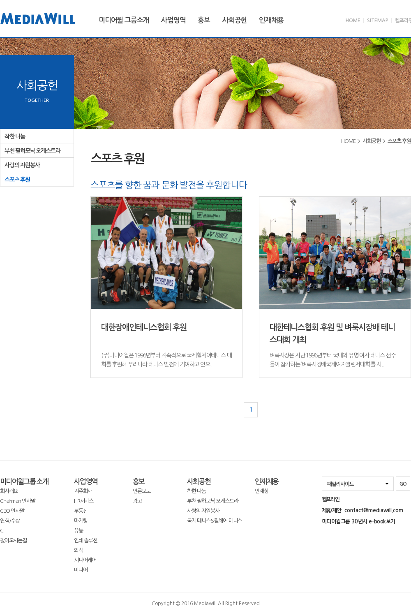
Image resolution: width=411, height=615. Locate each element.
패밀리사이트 (340, 484)
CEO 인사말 (12, 511)
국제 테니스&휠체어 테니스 (214, 520)
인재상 (261, 491)
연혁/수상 (10, 520)
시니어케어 (85, 560)
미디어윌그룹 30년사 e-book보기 (358, 521)
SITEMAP (377, 20)
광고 (137, 501)
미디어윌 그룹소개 (124, 20)
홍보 (204, 20)
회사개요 (9, 491)
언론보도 (141, 491)
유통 (78, 530)
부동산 (80, 511)
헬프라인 (330, 499)
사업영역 (173, 20)
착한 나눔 (15, 136)
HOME (353, 20)
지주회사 (83, 491)
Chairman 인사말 (17, 501)
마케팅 (80, 520)
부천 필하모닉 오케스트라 (32, 151)
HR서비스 (83, 501)
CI (2, 530)
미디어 (80, 570)
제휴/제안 (362, 510)
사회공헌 (234, 20)
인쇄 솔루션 (85, 540)
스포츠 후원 (17, 179)
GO (402, 483)
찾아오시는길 (13, 540)
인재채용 (271, 20)
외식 (78, 550)
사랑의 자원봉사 (22, 165)
